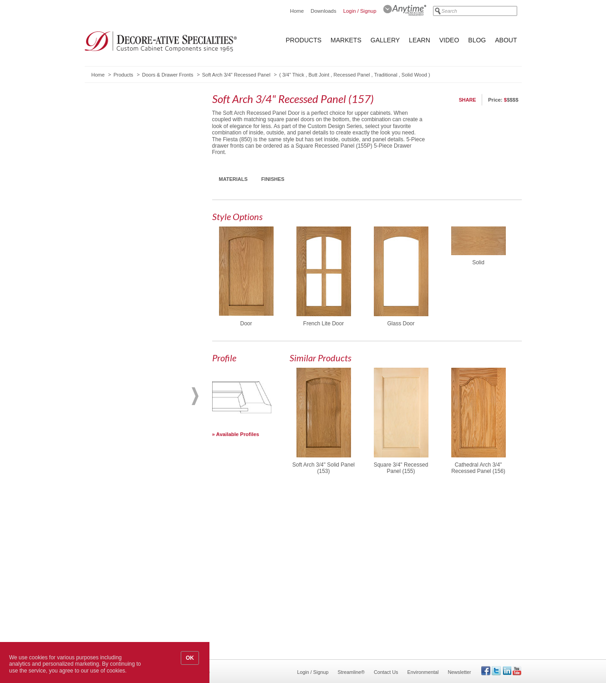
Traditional (385, 74)
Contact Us (386, 672)
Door (246, 323)
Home (297, 11)
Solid (478, 262)
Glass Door (400, 323)
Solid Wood (414, 74)
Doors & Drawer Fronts (167, 74)
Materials (233, 179)
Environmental (422, 672)
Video (449, 40)
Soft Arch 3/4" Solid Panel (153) (323, 468)
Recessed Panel (351, 74)
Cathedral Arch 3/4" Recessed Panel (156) (478, 468)
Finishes (273, 179)
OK (190, 658)
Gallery (385, 40)
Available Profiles (238, 434)
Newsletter (459, 672)
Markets (346, 40)
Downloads (323, 11)
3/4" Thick (293, 74)
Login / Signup (360, 11)
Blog (477, 40)
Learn (419, 40)
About (506, 40)
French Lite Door (323, 323)
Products (304, 40)
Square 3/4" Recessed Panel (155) (401, 468)
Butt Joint (318, 74)
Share (467, 100)
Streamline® (351, 672)
